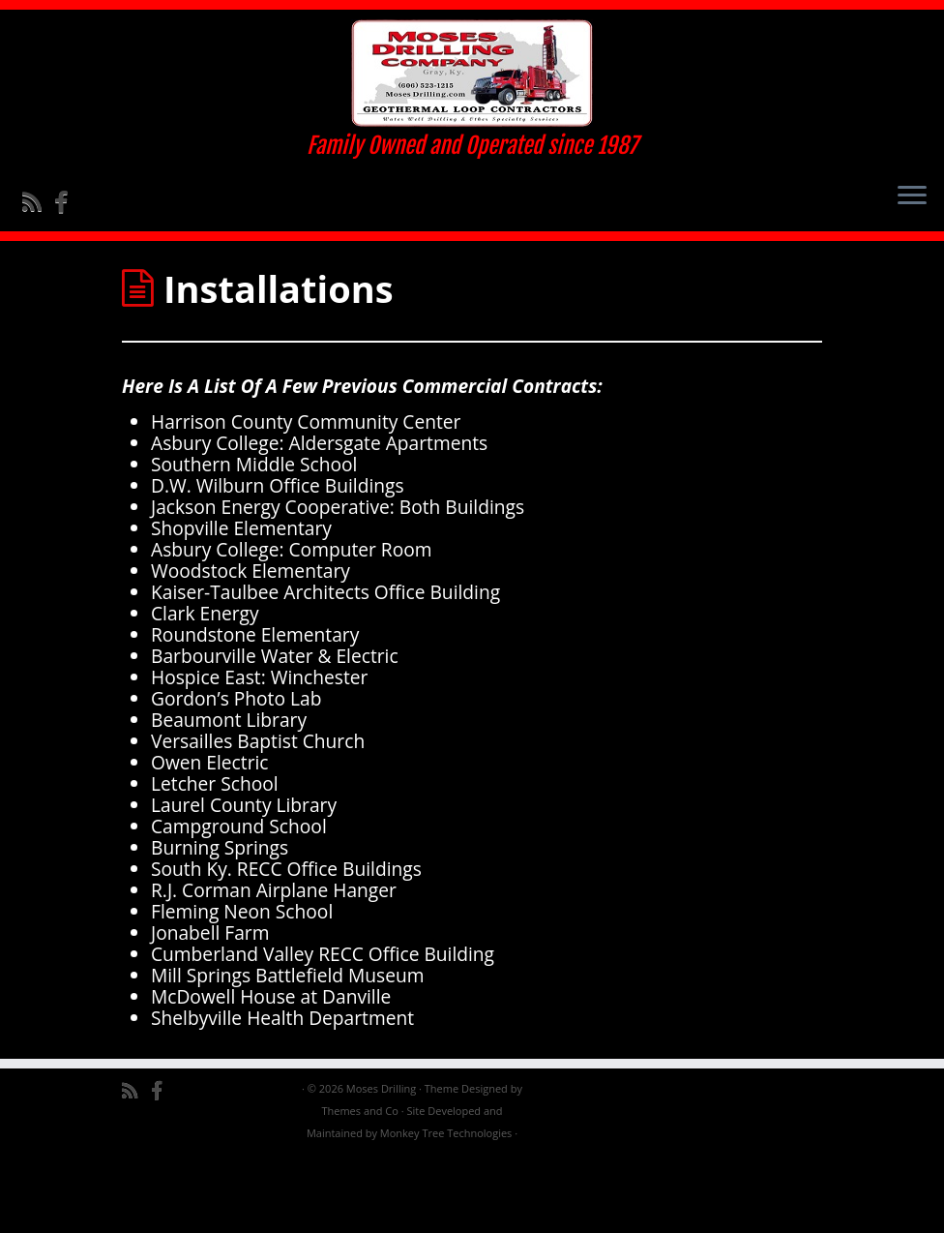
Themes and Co (359, 1187)
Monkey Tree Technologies (446, 1209)
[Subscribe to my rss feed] (38, 227)
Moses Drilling (381, 1165)
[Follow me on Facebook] (67, 227)
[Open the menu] (912, 222)
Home (148, 305)
